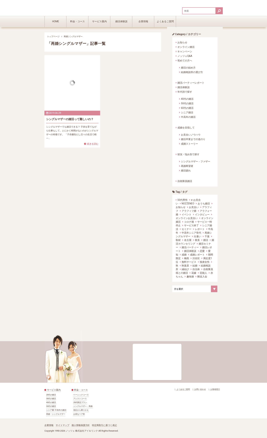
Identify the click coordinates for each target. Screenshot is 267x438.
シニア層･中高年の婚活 (56, 410)
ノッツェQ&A (184, 56)
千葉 (207, 236)
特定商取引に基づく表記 (104, 425)
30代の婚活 (51, 399)
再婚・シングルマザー (55, 414)
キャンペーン (184, 51)
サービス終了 (191, 225)
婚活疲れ (186, 170)
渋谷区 (196, 258)
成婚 (184, 254)
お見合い (194, 207)
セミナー (186, 229)
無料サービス (189, 262)
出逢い (197, 236)
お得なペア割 (79, 414)
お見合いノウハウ (190, 134)
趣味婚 (190, 276)
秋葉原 (185, 265)
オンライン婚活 (186, 47)
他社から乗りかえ (81, 410)
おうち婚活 (204, 203)
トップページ (53, 36)
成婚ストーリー (189, 143)
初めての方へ (184, 60)
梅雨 (186, 258)
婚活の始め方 (188, 67)
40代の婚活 (187, 99)
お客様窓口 (214, 389)
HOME (55, 21)
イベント (186, 214)
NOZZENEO (188, 203)
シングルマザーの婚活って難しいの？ (70, 119)
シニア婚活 (187, 112)
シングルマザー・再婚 (82, 406)
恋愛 (202, 251)
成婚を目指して (186, 127)
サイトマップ (62, 425)
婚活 (205, 240)
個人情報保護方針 (81, 425)
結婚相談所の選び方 (192, 72)
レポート (200, 229)
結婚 (194, 265)
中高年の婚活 (188, 117)
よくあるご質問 (165, 21)
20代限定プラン (80, 402)
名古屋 (187, 240)
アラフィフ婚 (189, 210)
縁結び (185, 269)
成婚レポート (197, 254)
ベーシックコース (81, 395)
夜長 (197, 240)
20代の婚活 (51, 395)
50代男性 (182, 199)
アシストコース (80, 399)
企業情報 (143, 21)
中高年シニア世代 (191, 232)
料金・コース (77, 21)
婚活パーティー (190, 247)
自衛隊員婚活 (184, 181)
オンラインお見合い (187, 218)
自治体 (196, 269)
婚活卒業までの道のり (193, 139)
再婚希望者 (187, 166)
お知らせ (182, 42)
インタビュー (202, 214)
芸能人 (203, 272)
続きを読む (91, 144)
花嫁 (193, 272)
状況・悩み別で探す (188, 154)
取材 (178, 240)
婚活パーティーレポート (190, 82)
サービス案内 (99, 21)
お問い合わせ (199, 389)
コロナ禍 (189, 221)
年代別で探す (184, 91)
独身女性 (205, 262)
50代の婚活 (187, 103)
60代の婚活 (187, 108)
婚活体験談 (121, 21)
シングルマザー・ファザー (195, 161)
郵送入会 (202, 276)
